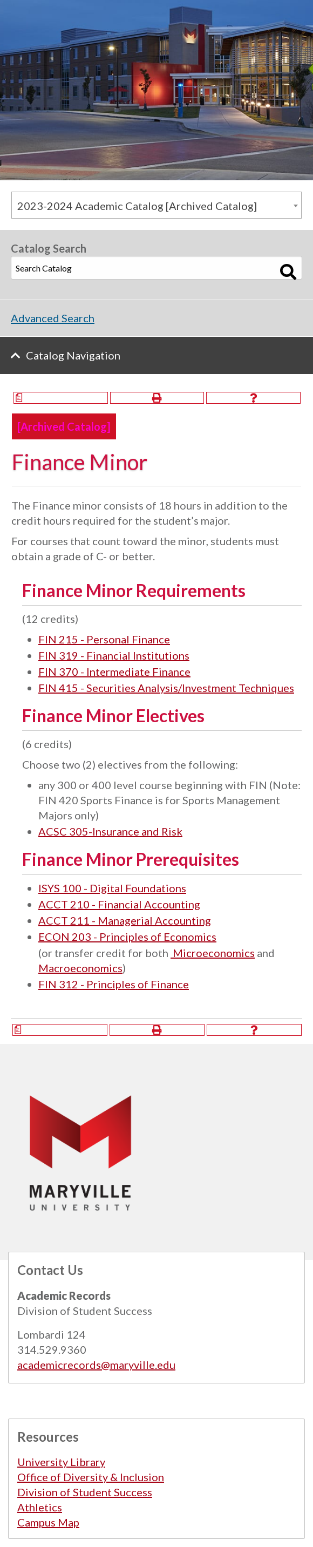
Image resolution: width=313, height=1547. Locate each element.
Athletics (39, 1507)
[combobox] (156, 205)
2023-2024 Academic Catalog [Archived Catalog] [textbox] (137, 205)
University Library (61, 1461)
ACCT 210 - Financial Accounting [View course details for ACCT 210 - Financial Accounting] (119, 904)
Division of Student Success (84, 1491)
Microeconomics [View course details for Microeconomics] (213, 952)
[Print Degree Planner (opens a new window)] (60, 398)
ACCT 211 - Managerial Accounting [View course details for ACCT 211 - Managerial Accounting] (124, 920)
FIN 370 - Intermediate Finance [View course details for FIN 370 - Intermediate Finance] (114, 671)
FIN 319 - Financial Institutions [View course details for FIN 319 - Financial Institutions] (113, 655)
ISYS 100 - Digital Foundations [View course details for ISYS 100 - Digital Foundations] (112, 887)
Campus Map (48, 1522)
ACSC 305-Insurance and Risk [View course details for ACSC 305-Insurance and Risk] (110, 831)
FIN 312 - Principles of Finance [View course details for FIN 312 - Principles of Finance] (113, 984)
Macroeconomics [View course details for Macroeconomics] (80, 967)
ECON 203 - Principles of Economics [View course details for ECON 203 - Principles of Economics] (127, 936)
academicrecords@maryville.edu (96, 1364)
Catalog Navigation (73, 355)
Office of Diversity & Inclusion (90, 1476)
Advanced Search (52, 317)
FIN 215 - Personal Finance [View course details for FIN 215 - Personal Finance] (104, 639)
